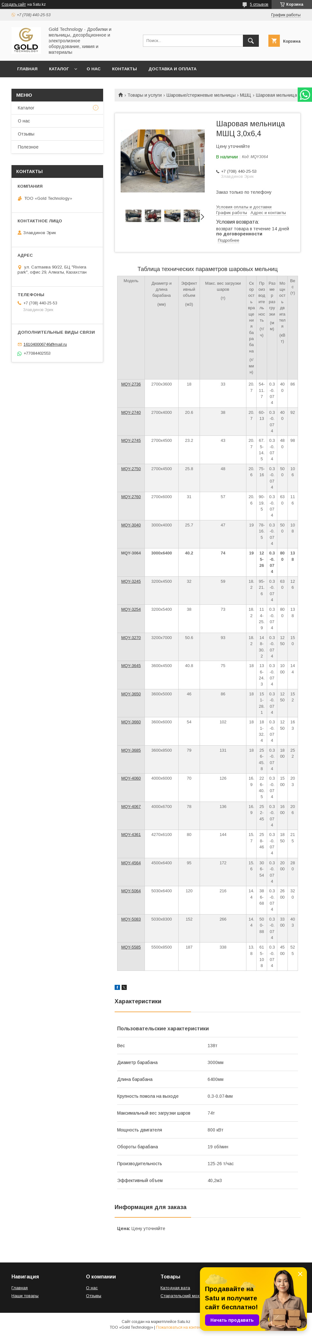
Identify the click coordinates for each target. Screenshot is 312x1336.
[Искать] (251, 41)
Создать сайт (14, 4)
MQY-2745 (131, 440)
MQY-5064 (131, 890)
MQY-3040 (131, 525)
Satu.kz (183, 1321)
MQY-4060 (131, 778)
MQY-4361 (131, 834)
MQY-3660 (131, 722)
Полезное (28, 147)
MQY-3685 (131, 750)
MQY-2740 (131, 412)
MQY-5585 (131, 947)
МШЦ (245, 95)
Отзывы (26, 133)
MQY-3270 (131, 637)
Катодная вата (175, 1287)
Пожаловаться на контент (179, 1327)
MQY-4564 (131, 862)
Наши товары (25, 1295)
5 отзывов (259, 4)
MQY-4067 (131, 806)
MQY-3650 (131, 694)
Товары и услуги (144, 95)
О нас (94, 68)
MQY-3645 (131, 665)
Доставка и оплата (172, 68)
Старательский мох (180, 1295)
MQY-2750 (131, 468)
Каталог (59, 68)
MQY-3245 (131, 581)
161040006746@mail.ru (45, 344)
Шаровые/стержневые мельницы (201, 95)
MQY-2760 (131, 496)
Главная (27, 68)
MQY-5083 (131, 919)
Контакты (124, 68)
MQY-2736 (131, 384)
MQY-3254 (131, 609)
